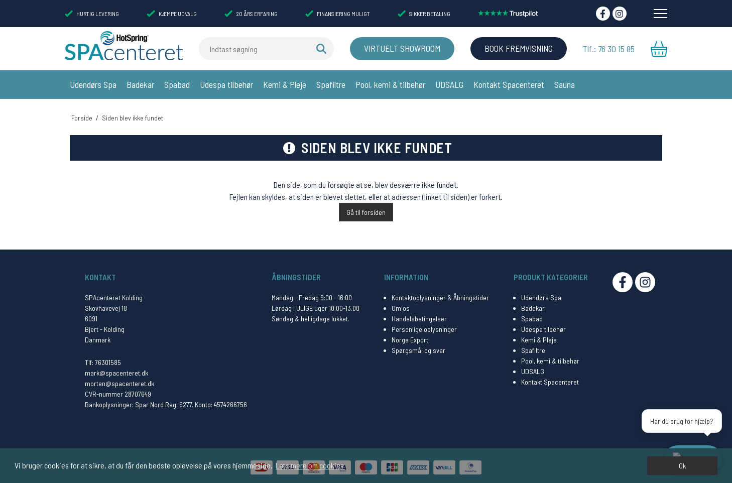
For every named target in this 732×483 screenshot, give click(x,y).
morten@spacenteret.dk (119, 380)
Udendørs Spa (93, 84)
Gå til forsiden (366, 208)
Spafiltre (330, 84)
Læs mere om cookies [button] (310, 465)
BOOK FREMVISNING (516, 48)
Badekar (140, 84)
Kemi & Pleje (284, 84)
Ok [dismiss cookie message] (682, 465)
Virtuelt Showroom (398, 48)
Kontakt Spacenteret (508, 84)
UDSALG (449, 84)
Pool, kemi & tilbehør (390, 84)
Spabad (177, 84)
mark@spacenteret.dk (116, 369)
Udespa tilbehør (226, 84)
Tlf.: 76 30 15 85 (609, 49)
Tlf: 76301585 (103, 358)
